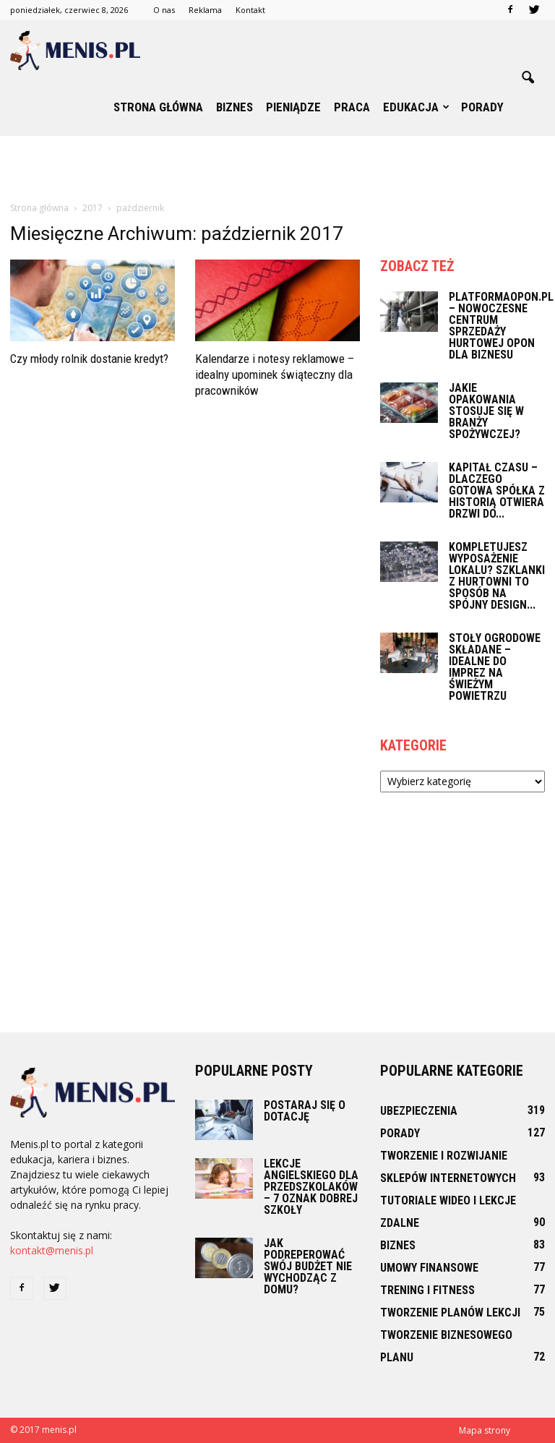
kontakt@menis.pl (51, 1250)
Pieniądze (293, 107)
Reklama (205, 9)
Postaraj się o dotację (304, 1110)
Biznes (234, 107)
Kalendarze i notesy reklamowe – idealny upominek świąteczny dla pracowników (274, 374)
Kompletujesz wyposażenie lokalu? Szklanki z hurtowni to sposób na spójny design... (497, 576)
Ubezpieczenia (418, 1111)
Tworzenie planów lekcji (450, 1312)
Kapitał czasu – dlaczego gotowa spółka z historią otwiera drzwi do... (497, 491)
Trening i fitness (427, 1290)
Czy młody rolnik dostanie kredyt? (89, 358)
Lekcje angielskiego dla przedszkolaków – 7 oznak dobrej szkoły (311, 1187)
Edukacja (416, 107)
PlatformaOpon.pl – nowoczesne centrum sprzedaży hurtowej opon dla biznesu (501, 325)
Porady (482, 107)
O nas (164, 9)
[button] (527, 78)
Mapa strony (484, 1430)
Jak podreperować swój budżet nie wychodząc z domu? (308, 1266)
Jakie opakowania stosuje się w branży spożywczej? (486, 411)
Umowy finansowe (429, 1268)
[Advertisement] (277, 167)
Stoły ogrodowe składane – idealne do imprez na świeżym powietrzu (495, 667)
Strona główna (158, 107)
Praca (352, 107)
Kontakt (250, 9)
